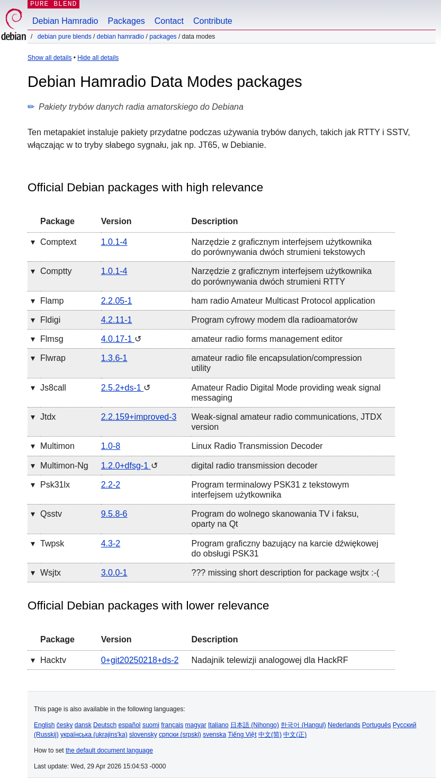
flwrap (53, 358)
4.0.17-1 (117, 338)
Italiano (218, 725)
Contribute (212, 20)
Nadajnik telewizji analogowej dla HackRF (269, 660)
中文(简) (270, 734)
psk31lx (55, 484)
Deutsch (104, 725)
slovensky (143, 734)
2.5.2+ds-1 (122, 387)
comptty (56, 271)
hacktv (53, 660)
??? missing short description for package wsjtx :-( (285, 572)
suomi (150, 725)
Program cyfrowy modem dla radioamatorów (274, 319)
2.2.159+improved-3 (139, 416)
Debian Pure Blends (65, 36)
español (129, 725)
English (44, 725)
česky (65, 725)
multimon (57, 445)
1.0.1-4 (114, 241)
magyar (195, 725)
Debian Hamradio (65, 20)
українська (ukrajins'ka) (94, 734)
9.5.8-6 (114, 513)
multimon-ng (64, 465)
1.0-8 (110, 445)
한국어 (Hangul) (303, 725)
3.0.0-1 (114, 572)
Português (376, 725)
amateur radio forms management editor (266, 338)
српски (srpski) (180, 734)
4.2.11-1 (116, 319)
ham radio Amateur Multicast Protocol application (283, 300)
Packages (126, 20)
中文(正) (295, 734)
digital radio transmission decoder (254, 465)
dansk (83, 725)
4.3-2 (110, 543)
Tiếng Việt (242, 734)
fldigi (50, 319)
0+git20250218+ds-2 (140, 660)
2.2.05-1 (116, 300)
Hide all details (98, 57)
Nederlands (344, 725)
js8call (53, 387)
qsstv (51, 513)
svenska (214, 734)
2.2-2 (110, 484)
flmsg (52, 338)
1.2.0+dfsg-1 (126, 465)
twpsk (52, 543)
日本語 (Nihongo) (254, 725)
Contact (169, 20)
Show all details (49, 57)
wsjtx (50, 572)
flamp (52, 300)
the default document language (109, 750)
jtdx (48, 416)
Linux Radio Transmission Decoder (256, 445)
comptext (58, 241)
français (172, 725)
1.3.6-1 (114, 358)
